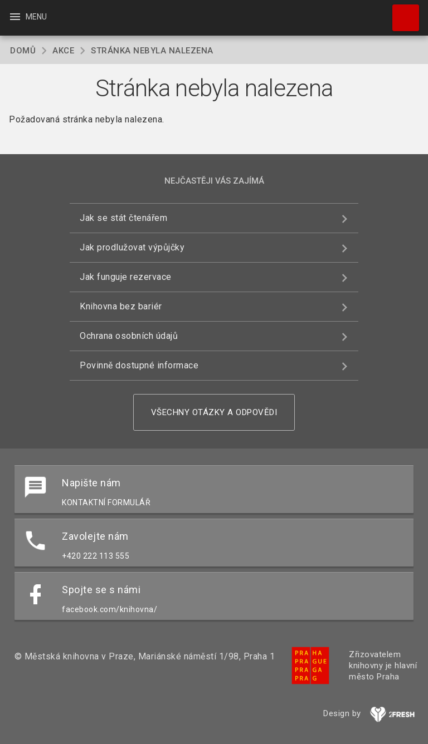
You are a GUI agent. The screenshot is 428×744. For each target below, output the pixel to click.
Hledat (400, 12)
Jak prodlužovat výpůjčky (132, 247)
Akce (63, 51)
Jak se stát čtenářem (123, 218)
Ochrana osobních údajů (129, 336)
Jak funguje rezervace (126, 277)
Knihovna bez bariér (121, 306)
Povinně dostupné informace (139, 365)
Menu (27, 16)
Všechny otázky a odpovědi (214, 412)
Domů (23, 51)
